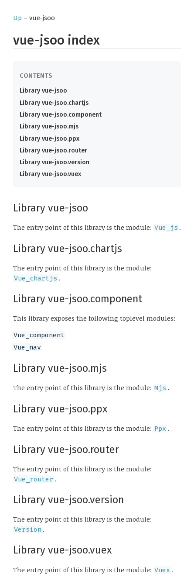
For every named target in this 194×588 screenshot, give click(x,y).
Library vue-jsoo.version (54, 162)
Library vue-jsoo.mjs (49, 126)
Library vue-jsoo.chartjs (54, 103)
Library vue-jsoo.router (53, 150)
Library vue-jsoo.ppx (49, 138)
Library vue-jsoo (43, 90)
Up (17, 18)
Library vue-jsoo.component (61, 114)
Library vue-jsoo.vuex (50, 174)
